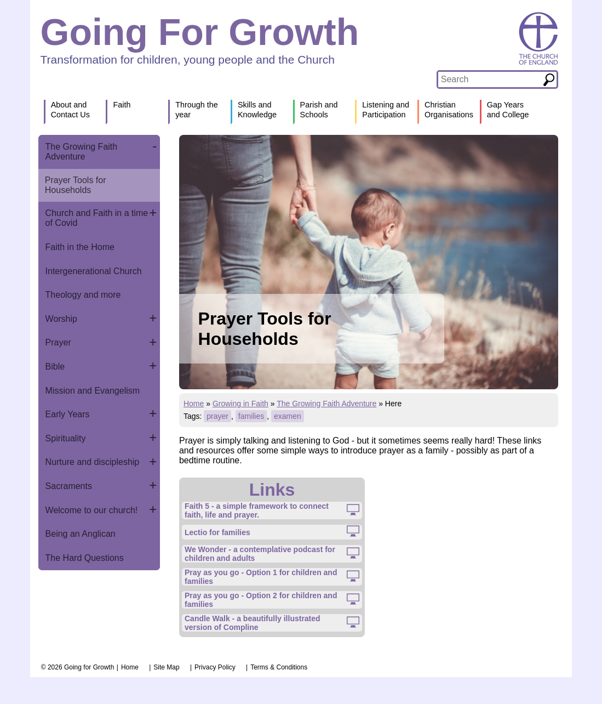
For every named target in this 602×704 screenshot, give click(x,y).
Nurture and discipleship (92, 462)
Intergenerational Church (93, 271)
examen (287, 416)
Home (194, 403)
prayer (217, 416)
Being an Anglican (80, 533)
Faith (121, 104)
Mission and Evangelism (92, 390)
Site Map (166, 667)
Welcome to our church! (91, 510)
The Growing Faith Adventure (81, 151)
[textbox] (489, 79)
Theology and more (83, 294)
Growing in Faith (240, 403)
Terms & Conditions (278, 667)
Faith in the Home (79, 247)
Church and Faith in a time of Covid (96, 218)
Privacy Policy (215, 667)
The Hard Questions (84, 558)
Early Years (67, 414)
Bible (55, 366)
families (251, 416)
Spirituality (65, 438)
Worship (61, 318)
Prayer (58, 342)
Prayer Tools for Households (75, 185)
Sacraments (68, 486)
